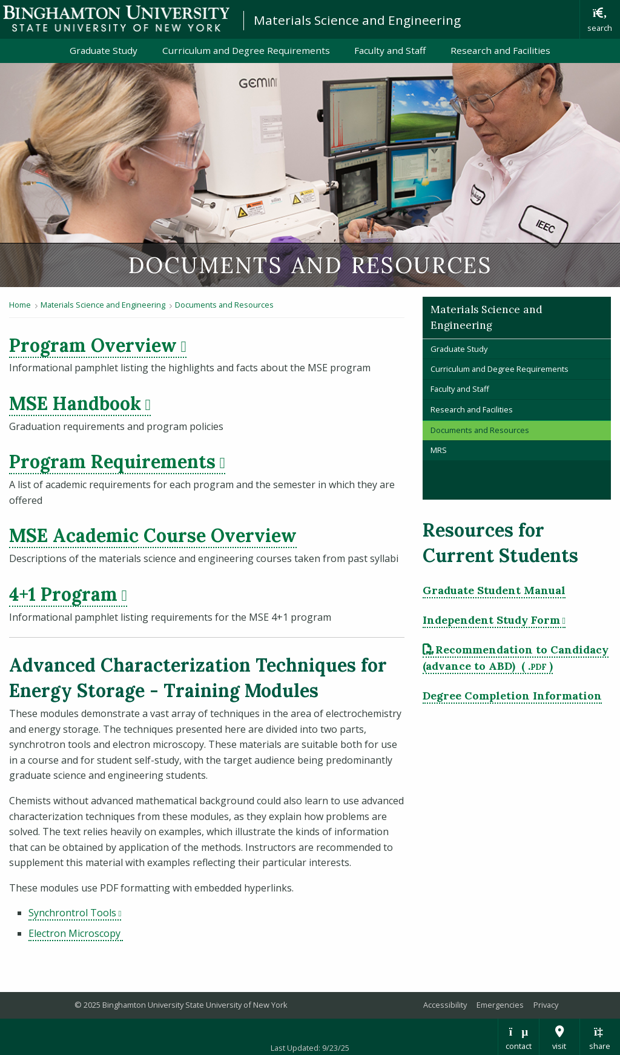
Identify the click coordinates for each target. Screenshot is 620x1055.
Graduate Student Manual (494, 590)
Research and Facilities (500, 50)
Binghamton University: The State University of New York (116, 18)
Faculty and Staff (390, 50)
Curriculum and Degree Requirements (246, 50)
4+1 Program (63, 594)
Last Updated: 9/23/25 (310, 1047)
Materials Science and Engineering (357, 20)
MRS (438, 450)
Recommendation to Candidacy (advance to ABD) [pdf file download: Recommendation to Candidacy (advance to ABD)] (516, 657)
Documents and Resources (224, 304)
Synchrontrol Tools (72, 912)
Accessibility (445, 1004)
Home (20, 304)
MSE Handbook (75, 403)
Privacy (545, 1004)
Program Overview (93, 345)
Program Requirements (112, 461)
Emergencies (500, 1004)
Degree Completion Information (512, 696)
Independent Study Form (491, 620)
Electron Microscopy (75, 933)
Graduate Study (103, 50)
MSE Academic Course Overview (153, 535)
